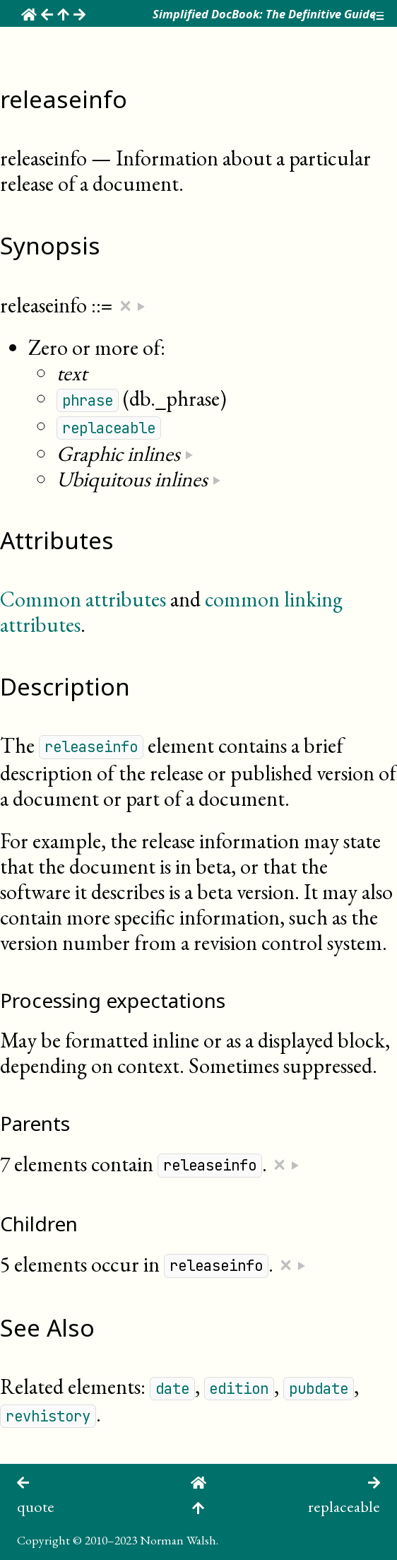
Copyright (43, 1540)
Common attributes (83, 599)
